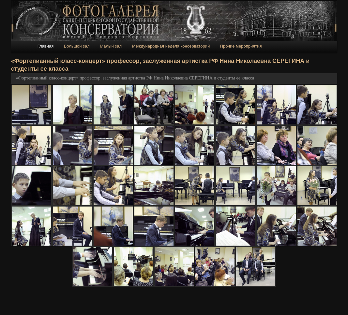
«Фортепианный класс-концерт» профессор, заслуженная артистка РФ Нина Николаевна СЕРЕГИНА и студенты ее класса (135, 78)
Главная (45, 46)
